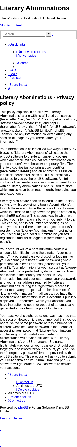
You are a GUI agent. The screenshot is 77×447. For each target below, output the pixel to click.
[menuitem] (31, 52)
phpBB (23, 407)
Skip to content (11, 25)
